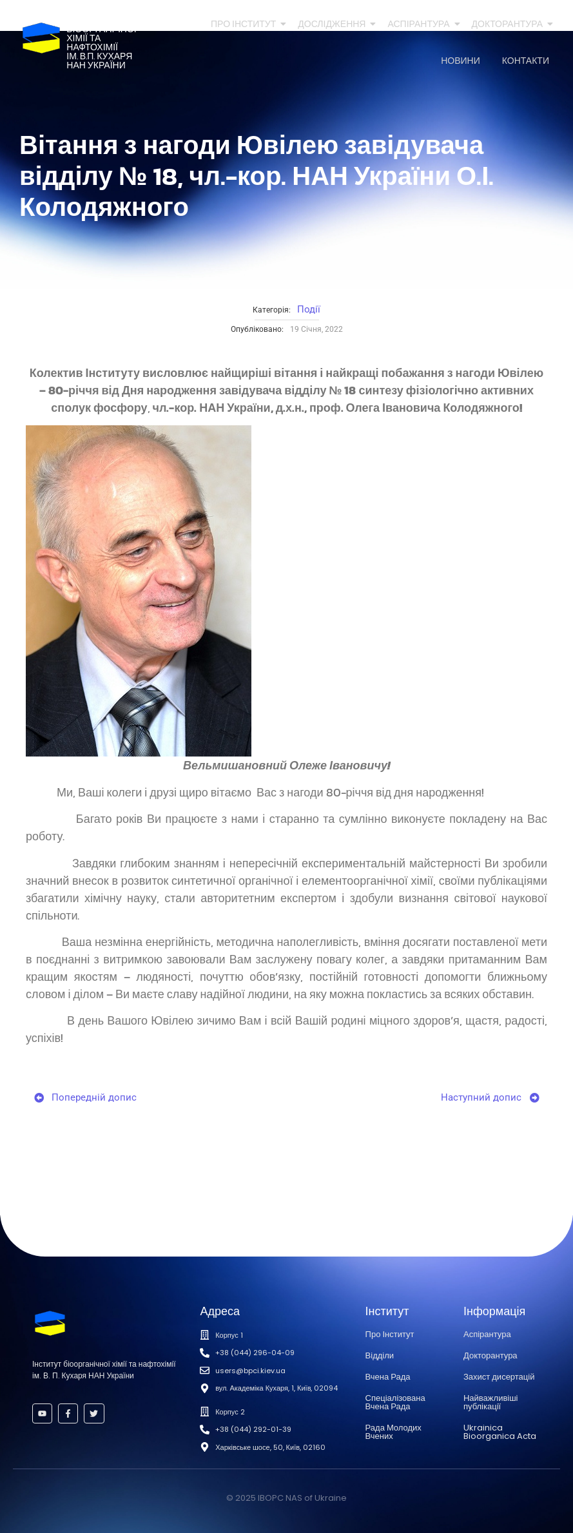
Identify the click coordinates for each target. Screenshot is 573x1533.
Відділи (379, 1355)
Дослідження (334, 24)
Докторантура (509, 24)
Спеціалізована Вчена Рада (395, 1402)
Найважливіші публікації (490, 1402)
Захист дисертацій (498, 1377)
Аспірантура (420, 24)
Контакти (525, 61)
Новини (460, 61)
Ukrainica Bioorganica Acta (499, 1432)
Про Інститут (245, 24)
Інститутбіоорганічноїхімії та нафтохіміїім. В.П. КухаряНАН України (101, 43)
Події (308, 309)
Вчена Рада (388, 1377)
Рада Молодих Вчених (393, 1432)
